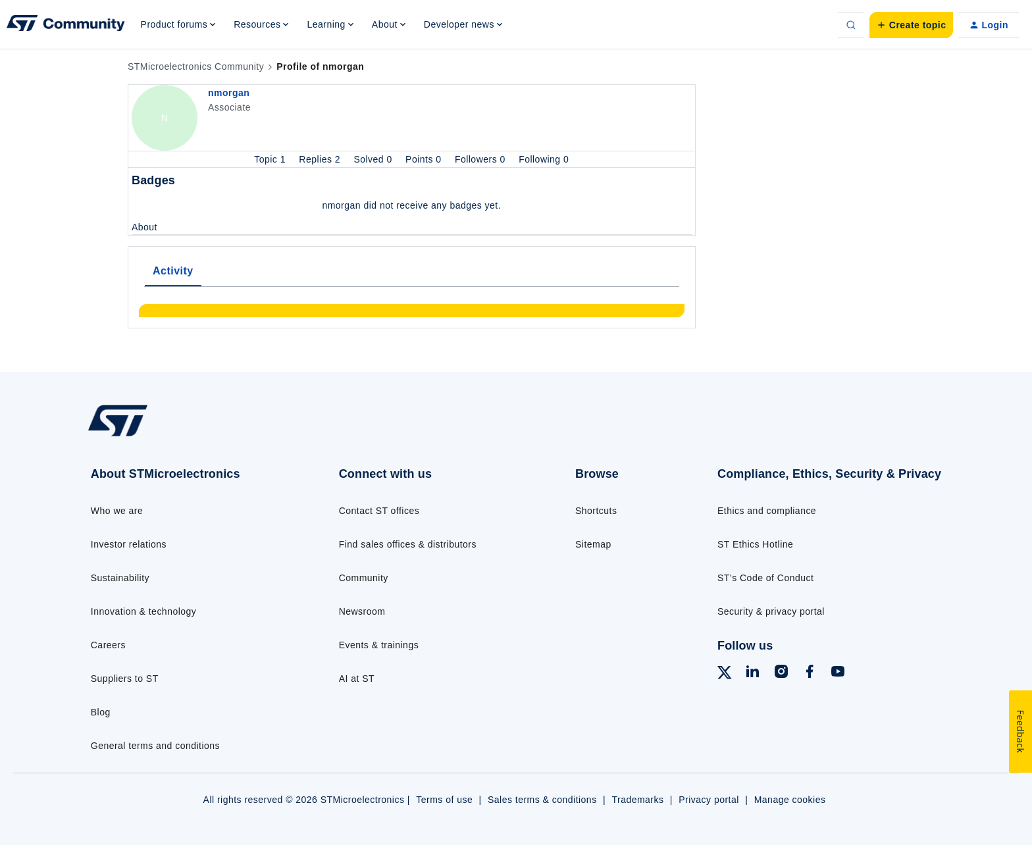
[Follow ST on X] (724, 674)
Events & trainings (379, 645)
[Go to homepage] (185, 436)
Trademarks (637, 799)
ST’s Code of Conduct (765, 578)
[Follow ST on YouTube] (838, 673)
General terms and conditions (155, 745)
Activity (173, 270)
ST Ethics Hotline (755, 544)
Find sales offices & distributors (408, 544)
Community (363, 578)
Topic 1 (271, 159)
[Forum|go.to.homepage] (66, 25)
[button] (911, 25)
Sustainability (120, 578)
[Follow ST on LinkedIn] (752, 673)
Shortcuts (596, 510)
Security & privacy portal (771, 611)
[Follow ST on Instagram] (781, 673)
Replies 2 (321, 159)
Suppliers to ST (125, 678)
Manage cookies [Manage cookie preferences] (790, 799)
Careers (108, 645)
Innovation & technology (143, 611)
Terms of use (444, 799)
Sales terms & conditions (542, 799)
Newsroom (362, 611)
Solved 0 (374, 159)
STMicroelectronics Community (196, 66)
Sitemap (593, 544)
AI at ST (356, 678)
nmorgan (228, 93)
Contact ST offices (379, 510)
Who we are (117, 510)
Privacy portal (709, 799)
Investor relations (129, 544)
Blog (101, 712)
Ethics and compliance (766, 510)
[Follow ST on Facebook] (809, 673)
